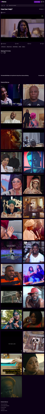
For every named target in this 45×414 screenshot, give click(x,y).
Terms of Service (4, 404)
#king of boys (9, 46)
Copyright (3, 408)
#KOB (20, 46)
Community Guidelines (5, 405)
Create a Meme (37, 1)
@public (3, 12)
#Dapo (23, 46)
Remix (17, 43)
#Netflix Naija (15, 46)
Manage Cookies (4, 410)
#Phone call (3, 46)
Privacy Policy (3, 407)
